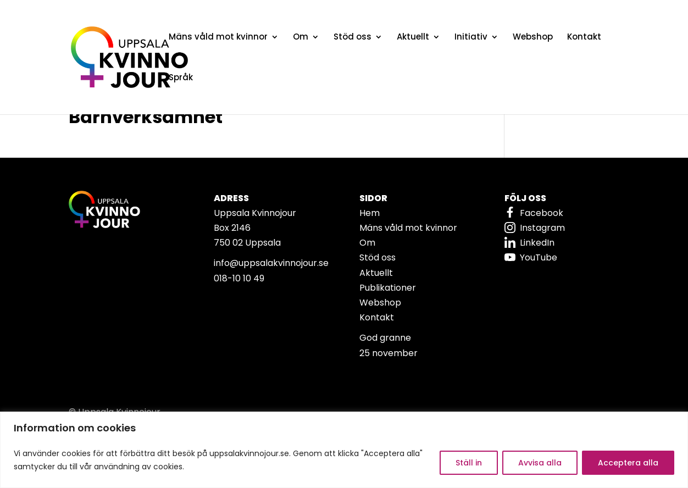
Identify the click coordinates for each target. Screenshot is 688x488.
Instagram (542, 227)
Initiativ (470, 37)
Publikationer (387, 287)
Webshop (533, 37)
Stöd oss (352, 37)
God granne (385, 337)
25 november (388, 353)
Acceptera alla (628, 462)
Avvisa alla (540, 462)
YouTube (538, 257)
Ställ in (469, 462)
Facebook (541, 213)
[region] (344, 450)
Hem (369, 213)
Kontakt (584, 37)
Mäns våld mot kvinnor (218, 37)
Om (300, 37)
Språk (181, 78)
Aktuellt (413, 37)
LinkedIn (537, 242)
